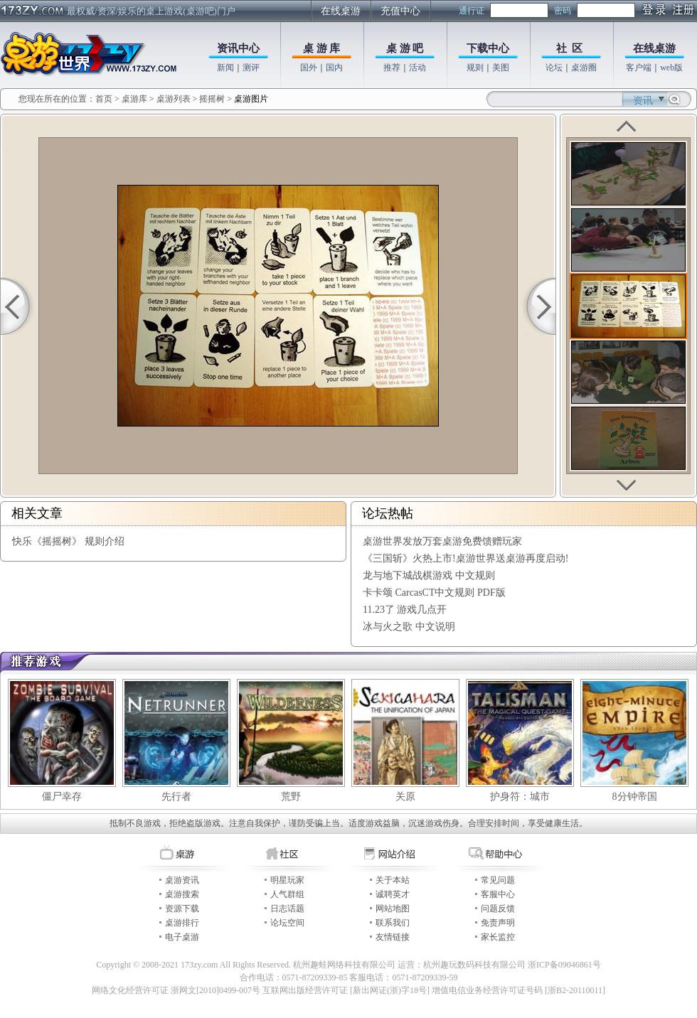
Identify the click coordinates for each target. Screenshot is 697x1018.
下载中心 (488, 48)
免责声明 (498, 923)
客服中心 (498, 894)
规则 (475, 68)
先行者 (176, 796)
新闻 (225, 68)
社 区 (569, 48)
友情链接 (393, 937)
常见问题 (498, 880)
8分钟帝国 (634, 796)
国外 (308, 68)
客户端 (638, 68)
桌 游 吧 (405, 48)
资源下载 (182, 908)
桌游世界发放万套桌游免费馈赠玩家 (442, 541)
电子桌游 (182, 937)
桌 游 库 (322, 48)
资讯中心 (238, 48)
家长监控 (498, 937)
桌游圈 (584, 68)
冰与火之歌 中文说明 (409, 626)
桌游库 (135, 99)
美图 (500, 68)
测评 (251, 68)
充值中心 (400, 11)
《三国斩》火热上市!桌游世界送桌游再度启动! (465, 558)
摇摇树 (212, 99)
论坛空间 (287, 923)
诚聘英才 (393, 894)
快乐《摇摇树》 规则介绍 (68, 541)
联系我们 (393, 923)
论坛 (554, 68)
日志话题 (287, 908)
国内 (334, 68)
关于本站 (393, 880)
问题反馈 (498, 908)
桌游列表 (173, 99)
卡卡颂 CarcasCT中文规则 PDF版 (434, 592)
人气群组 (287, 894)
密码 (562, 11)
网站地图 (393, 908)
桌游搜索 (182, 894)
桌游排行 (182, 923)
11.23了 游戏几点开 (405, 609)
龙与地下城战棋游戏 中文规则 (429, 575)
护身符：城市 (520, 796)
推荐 (391, 68)
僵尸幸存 (62, 796)
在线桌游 (341, 11)
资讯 (643, 100)
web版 (671, 68)
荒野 (291, 796)
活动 (417, 68)
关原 (405, 796)
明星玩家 (287, 880)
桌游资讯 (182, 880)
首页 (103, 99)
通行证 (471, 11)
